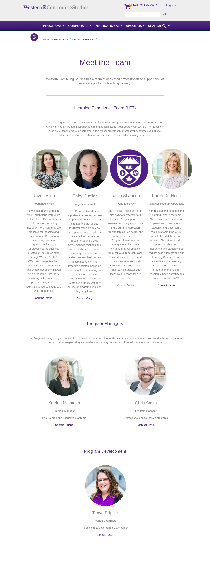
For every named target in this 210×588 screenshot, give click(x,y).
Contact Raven (43, 297)
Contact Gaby (84, 298)
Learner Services (144, 4)
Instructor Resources (83, 39)
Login (170, 5)
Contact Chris (146, 424)
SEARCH (157, 26)
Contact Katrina (64, 424)
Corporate (78, 26)
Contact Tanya (105, 534)
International (107, 26)
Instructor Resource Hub (56, 39)
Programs (52, 26)
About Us (134, 26)
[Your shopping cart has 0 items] (128, 7)
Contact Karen (166, 285)
